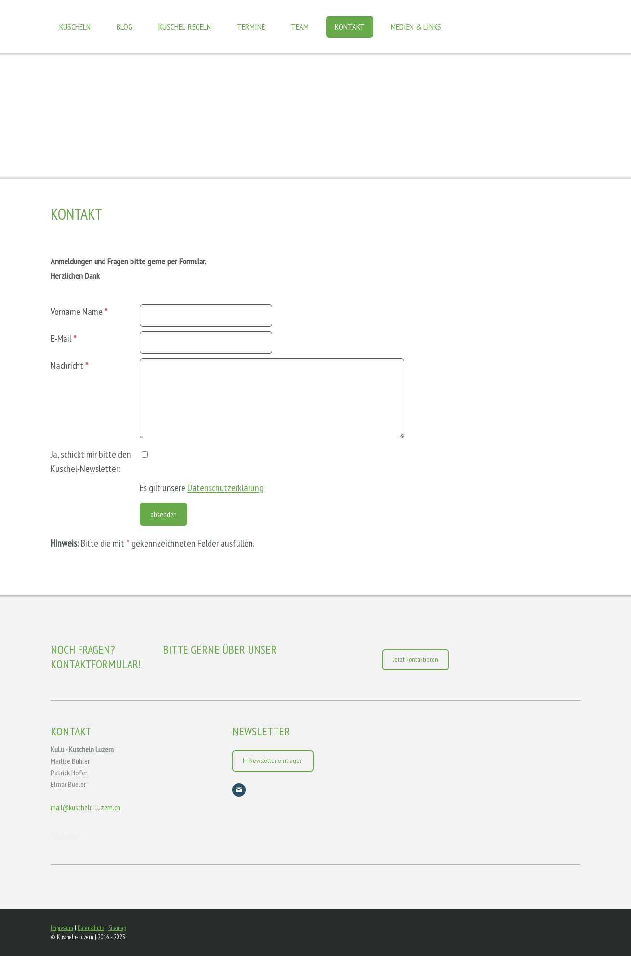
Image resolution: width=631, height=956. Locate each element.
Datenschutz (91, 928)
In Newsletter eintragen (273, 760)
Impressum (62, 928)
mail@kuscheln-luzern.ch (85, 807)
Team (300, 26)
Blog (124, 26)
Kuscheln (75, 26)
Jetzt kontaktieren (415, 659)
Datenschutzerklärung (225, 488)
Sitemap (117, 928)
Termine (251, 26)
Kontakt (350, 26)
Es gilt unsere (201, 488)
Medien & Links (416, 26)
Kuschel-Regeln (184, 26)
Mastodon (65, 835)
